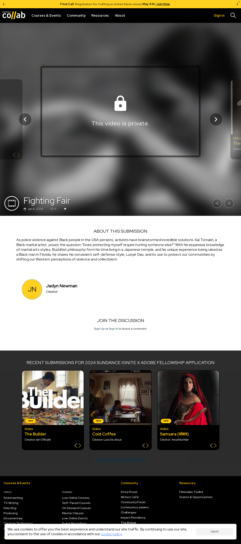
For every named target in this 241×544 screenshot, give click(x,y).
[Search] (233, 15)
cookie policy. (111, 534)
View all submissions (120, 459)
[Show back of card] (16, 155)
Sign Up (99, 328)
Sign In (113, 328)
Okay (215, 532)
